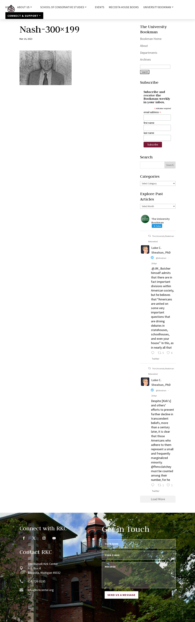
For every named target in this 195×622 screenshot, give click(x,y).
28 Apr (154, 263)
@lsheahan (161, 258)
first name (149, 122)
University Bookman (157, 7)
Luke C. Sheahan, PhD (161, 250)
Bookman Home (150, 39)
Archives (145, 59)
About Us (23, 7)
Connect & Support (22, 15)
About (144, 46)
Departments (148, 53)
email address (152, 112)
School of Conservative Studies (62, 7)
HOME (9, 7)
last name (149, 133)
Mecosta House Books (124, 7)
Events (99, 7)
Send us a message (121, 595)
